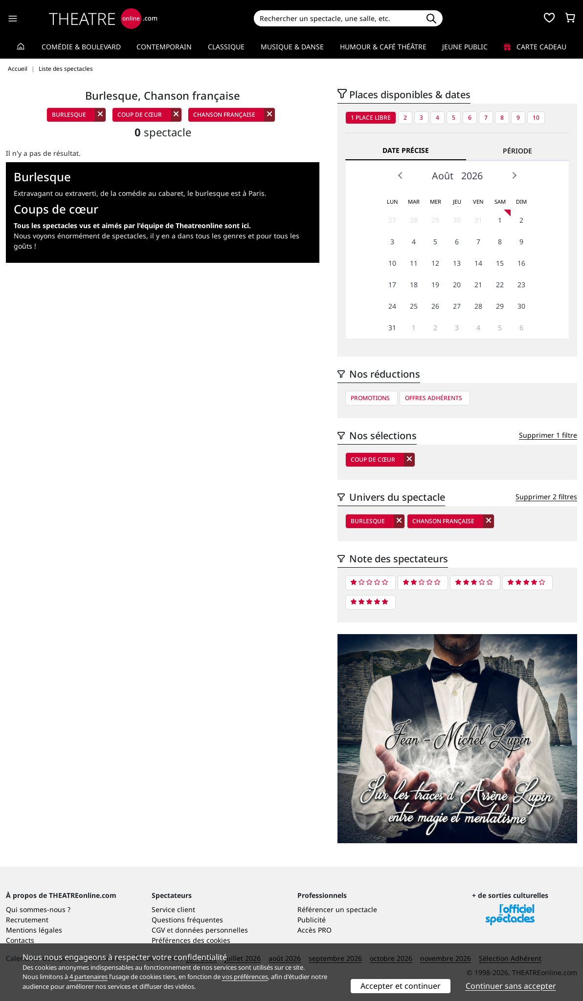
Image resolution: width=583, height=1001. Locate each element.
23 (521, 284)
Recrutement (27, 919)
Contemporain (164, 46)
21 (478, 284)
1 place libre (371, 117)
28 (414, 220)
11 (414, 263)
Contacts (20, 940)
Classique (226, 46)
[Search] (337, 18)
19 (435, 284)
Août (442, 175)
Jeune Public (465, 46)
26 (435, 306)
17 (392, 284)
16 (521, 263)
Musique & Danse (292, 46)
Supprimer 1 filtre (548, 435)
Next (514, 175)
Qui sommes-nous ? (38, 909)
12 (435, 263)
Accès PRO (314, 930)
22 (500, 284)
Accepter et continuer (400, 985)
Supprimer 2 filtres (546, 496)
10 (536, 117)
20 (457, 284)
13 (457, 263)
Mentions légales (34, 930)
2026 (472, 175)
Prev (400, 175)
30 (457, 220)
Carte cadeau (535, 46)
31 (478, 220)
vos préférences (245, 976)
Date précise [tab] (405, 150)
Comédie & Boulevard (81, 46)
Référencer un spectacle (337, 909)
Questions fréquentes (187, 919)
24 (392, 306)
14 (478, 263)
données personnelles (211, 930)
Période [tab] (517, 150)
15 (500, 263)
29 (435, 220)
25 (414, 306)
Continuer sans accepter (511, 985)
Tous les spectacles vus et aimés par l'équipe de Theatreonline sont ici (131, 225)
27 (392, 220)
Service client (173, 909)
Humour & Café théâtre (383, 46)
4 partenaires (88, 976)
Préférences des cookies (191, 940)
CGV (158, 930)
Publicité (311, 919)
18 (414, 284)
